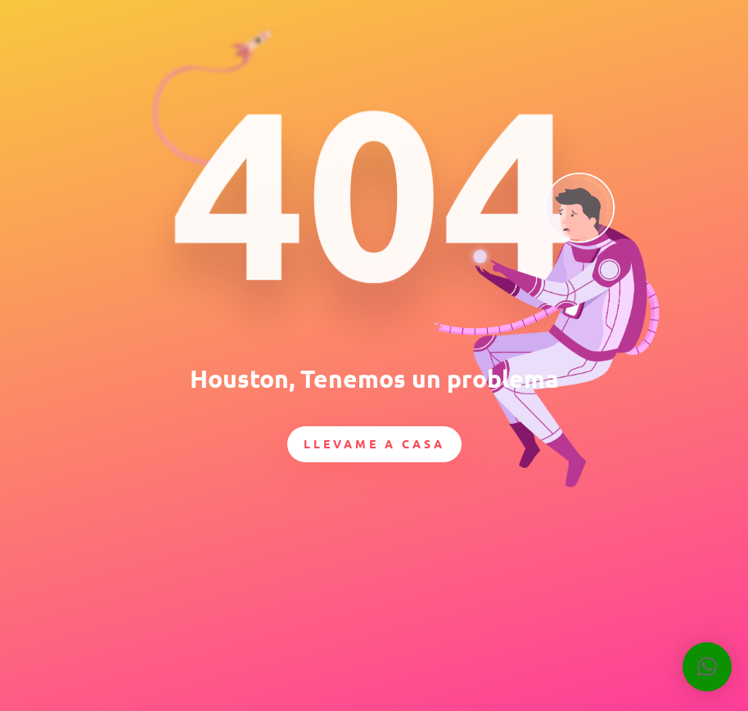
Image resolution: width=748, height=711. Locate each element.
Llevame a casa (374, 443)
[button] (707, 666)
